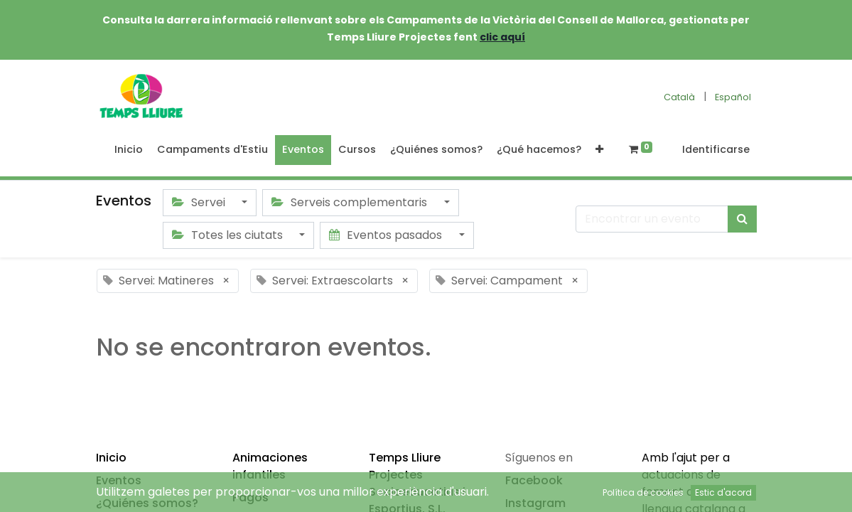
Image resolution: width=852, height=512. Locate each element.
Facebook (534, 480)
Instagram (535, 503)
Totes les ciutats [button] (229, 235)
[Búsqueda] (742, 219)
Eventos (118, 480)
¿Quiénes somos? (147, 503)
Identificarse (716, 149)
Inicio (111, 457)
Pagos (250, 497)
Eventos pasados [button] (387, 235)
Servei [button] (200, 202)
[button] (599, 150)
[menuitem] (128, 150)
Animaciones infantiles (270, 466)
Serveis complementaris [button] (350, 202)
